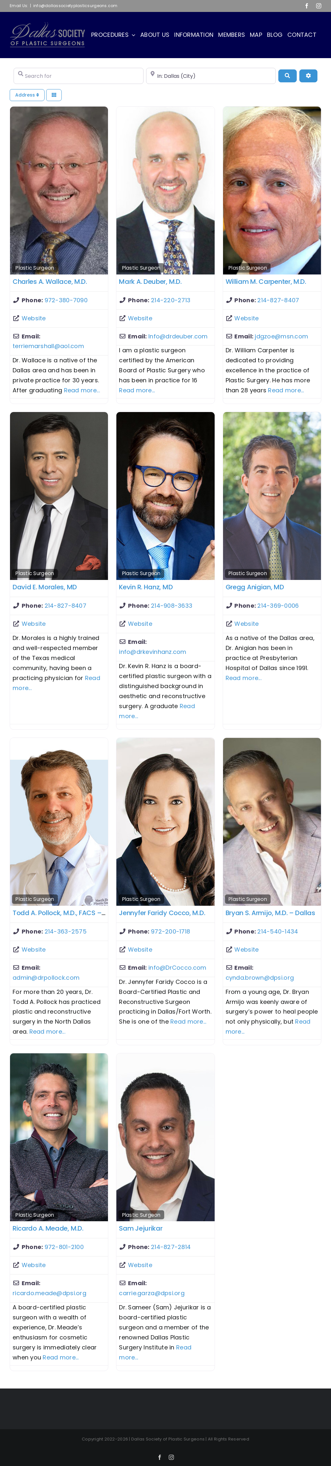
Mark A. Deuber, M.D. (150, 281)
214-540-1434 (277, 931)
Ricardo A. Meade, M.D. (48, 1228)
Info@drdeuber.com (178, 336)
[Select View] (54, 95)
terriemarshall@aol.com (48, 346)
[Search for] (79, 76)
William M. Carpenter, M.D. (266, 281)
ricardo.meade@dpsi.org (49, 1293)
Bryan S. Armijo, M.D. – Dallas (270, 912)
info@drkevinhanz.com (152, 652)
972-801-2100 (64, 1247)
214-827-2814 (171, 1247)
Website (34, 318)
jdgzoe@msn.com (281, 336)
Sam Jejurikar (140, 1228)
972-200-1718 (170, 931)
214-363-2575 (66, 931)
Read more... (82, 390)
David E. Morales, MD (45, 587)
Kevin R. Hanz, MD (146, 587)
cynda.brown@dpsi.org (260, 978)
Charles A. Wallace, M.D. (50, 281)
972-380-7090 (66, 300)
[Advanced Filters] (308, 75)
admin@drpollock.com (46, 978)
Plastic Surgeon (35, 267)
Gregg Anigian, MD (255, 587)
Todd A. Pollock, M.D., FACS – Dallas (68, 912)
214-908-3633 (171, 606)
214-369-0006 (278, 606)
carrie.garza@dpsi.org (152, 1293)
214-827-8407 (278, 300)
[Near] (211, 76)
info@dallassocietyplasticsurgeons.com (75, 5)
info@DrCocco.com (177, 968)
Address (27, 95)
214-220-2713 (170, 300)
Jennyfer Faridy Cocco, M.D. (162, 912)
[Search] (287, 75)
